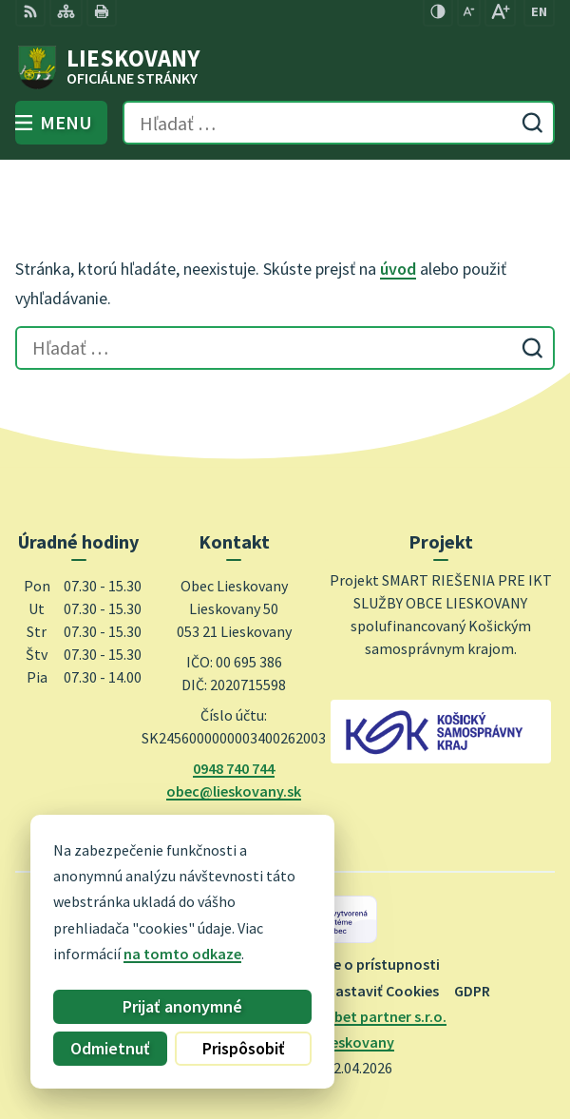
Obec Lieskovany (338, 1041)
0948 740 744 (234, 768)
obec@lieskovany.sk (233, 791)
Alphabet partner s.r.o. (371, 1016)
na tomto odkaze (159, 953)
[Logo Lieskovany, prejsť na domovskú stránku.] (285, 67)
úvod (398, 269)
